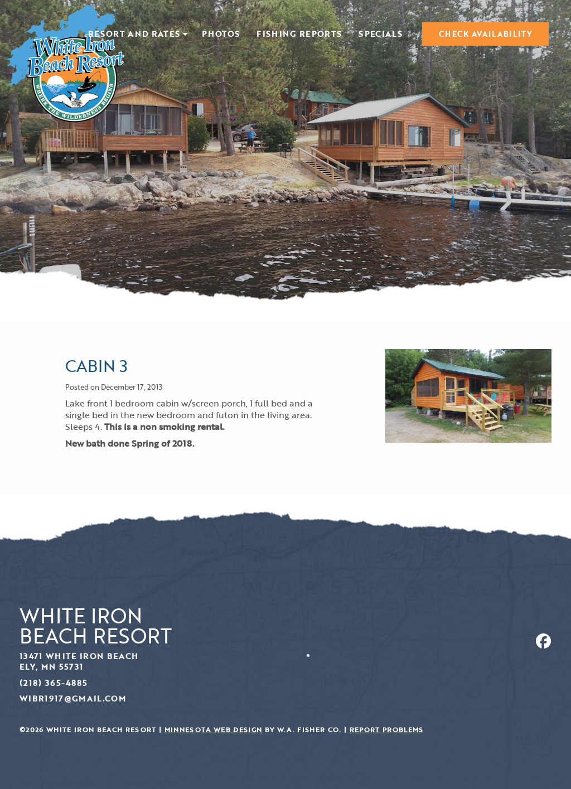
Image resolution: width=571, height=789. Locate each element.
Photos (221, 34)
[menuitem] (136, 34)
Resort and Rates (134, 34)
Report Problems (387, 729)
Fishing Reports (299, 34)
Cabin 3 (96, 365)
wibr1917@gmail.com (73, 698)
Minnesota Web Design (213, 729)
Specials (381, 34)
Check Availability (485, 34)
